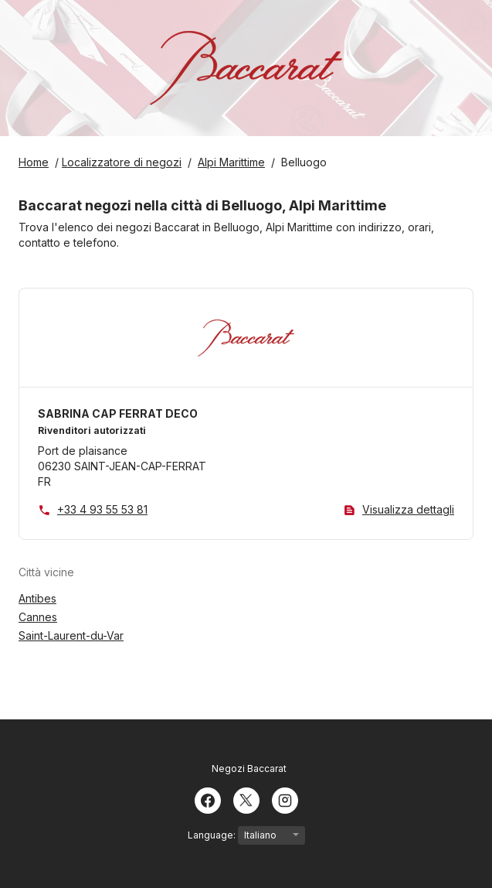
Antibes (37, 598)
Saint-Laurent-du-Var (71, 635)
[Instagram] (285, 799)
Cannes (38, 616)
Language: (246, 835)
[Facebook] (208, 799)
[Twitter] (246, 799)
